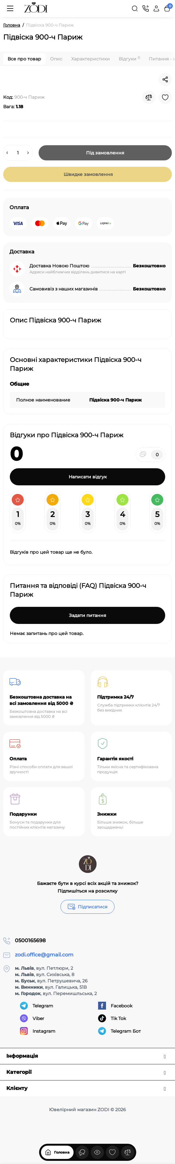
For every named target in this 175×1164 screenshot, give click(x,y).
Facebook (115, 1006)
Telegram (36, 1006)
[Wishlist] (165, 97)
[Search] (135, 8)
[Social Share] (165, 79)
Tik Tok (112, 1018)
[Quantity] (17, 152)
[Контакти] (145, 8)
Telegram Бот (119, 1031)
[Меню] (10, 9)
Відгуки (129, 59)
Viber (32, 1018)
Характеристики (90, 59)
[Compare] (148, 97)
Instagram (37, 1031)
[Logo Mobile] (36, 8)
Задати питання (87, 615)
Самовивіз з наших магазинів (63, 289)
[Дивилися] (82, 1152)
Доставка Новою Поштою (59, 266)
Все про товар (24, 59)
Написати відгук (88, 477)
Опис (56, 59)
